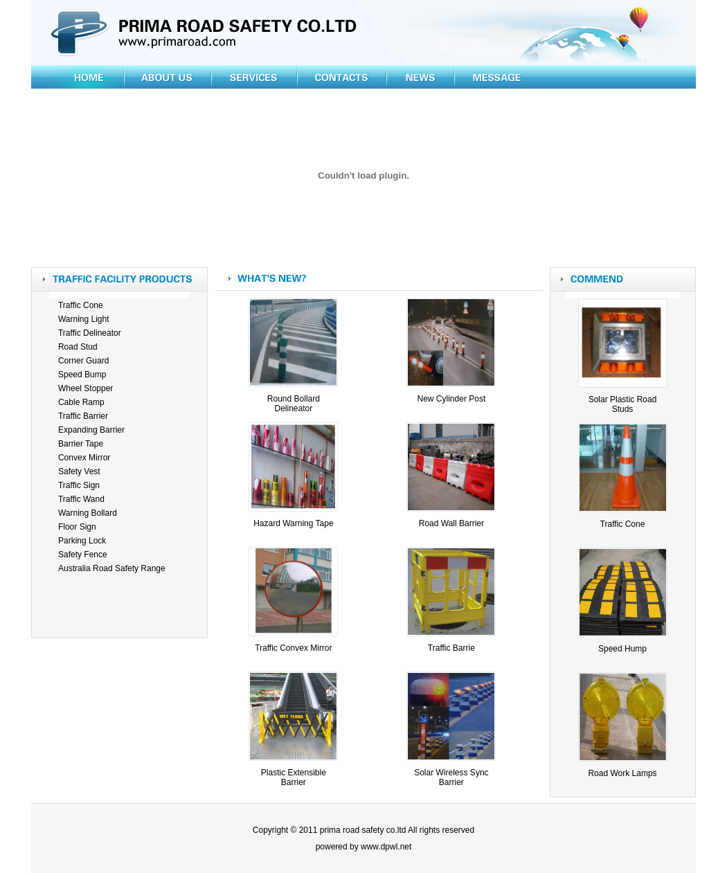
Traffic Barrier (83, 416)
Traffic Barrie (451, 648)
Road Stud (78, 347)
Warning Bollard (87, 513)
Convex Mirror (84, 457)
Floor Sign (77, 527)
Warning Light (83, 319)
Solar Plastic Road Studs (623, 404)
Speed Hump (622, 649)
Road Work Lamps (622, 773)
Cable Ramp (81, 402)
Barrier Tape (80, 444)
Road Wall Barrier (451, 523)
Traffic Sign (79, 485)
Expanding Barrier (91, 430)
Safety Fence (82, 554)
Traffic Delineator (89, 333)
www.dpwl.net (386, 847)
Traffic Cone (80, 305)
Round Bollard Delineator (293, 403)
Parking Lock (82, 541)
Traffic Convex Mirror (293, 648)
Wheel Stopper (85, 388)
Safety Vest (79, 471)
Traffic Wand (81, 499)
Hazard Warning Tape (293, 523)
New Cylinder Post (452, 399)
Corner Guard (83, 361)
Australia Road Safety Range (111, 568)
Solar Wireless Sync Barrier (451, 777)
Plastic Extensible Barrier (293, 777)
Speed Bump (82, 374)
